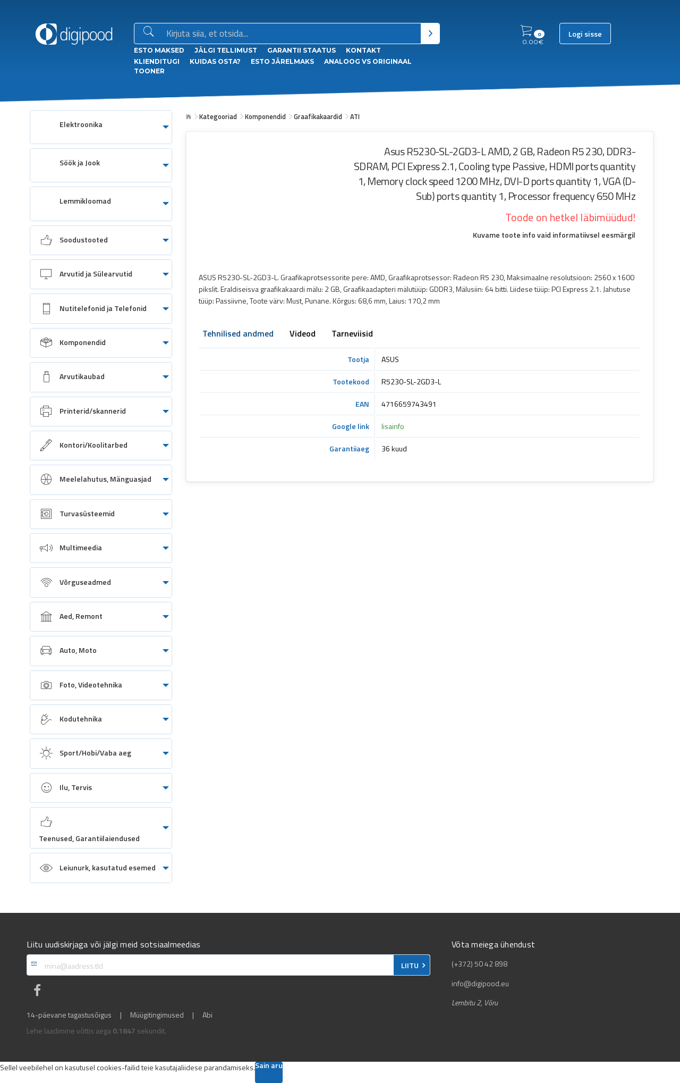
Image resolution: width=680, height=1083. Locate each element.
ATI (355, 116)
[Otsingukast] (291, 34)
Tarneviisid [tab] (352, 334)
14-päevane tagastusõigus (69, 1015)
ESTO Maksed (159, 50)
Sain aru (269, 1066)
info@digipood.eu (480, 983)
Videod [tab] (303, 334)
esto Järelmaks (282, 61)
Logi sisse (585, 34)
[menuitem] (101, 127)
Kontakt (363, 50)
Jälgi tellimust (225, 50)
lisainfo (392, 426)
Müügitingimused (157, 1015)
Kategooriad (218, 116)
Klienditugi (157, 61)
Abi (207, 1015)
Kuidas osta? (215, 61)
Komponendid (265, 116)
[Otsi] (430, 33)
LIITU (410, 965)
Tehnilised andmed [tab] (238, 334)
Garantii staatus (301, 50)
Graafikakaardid (318, 116)
